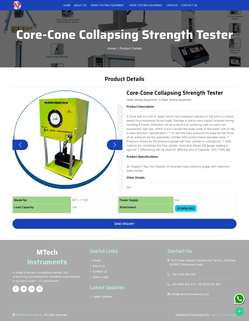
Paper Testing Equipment (107, 5)
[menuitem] (107, 5)
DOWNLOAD (185, 208)
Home (67, 5)
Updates (172, 5)
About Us (80, 5)
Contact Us (189, 5)
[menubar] (126, 5)
